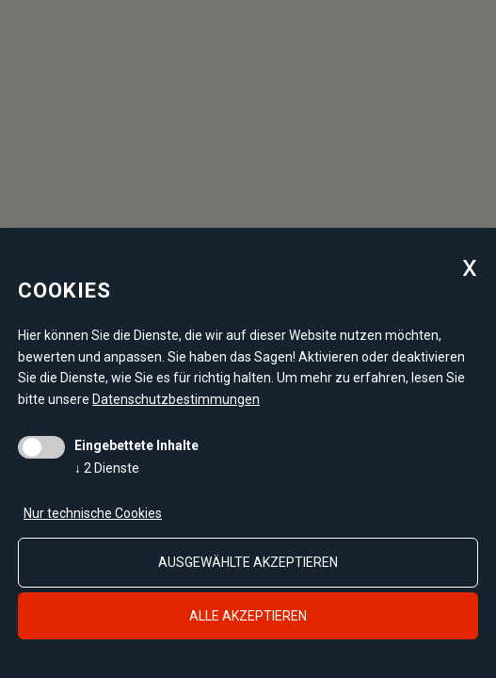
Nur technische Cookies (93, 513)
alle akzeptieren (248, 615)
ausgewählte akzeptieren (248, 562)
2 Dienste (106, 468)
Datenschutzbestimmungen (176, 399)
